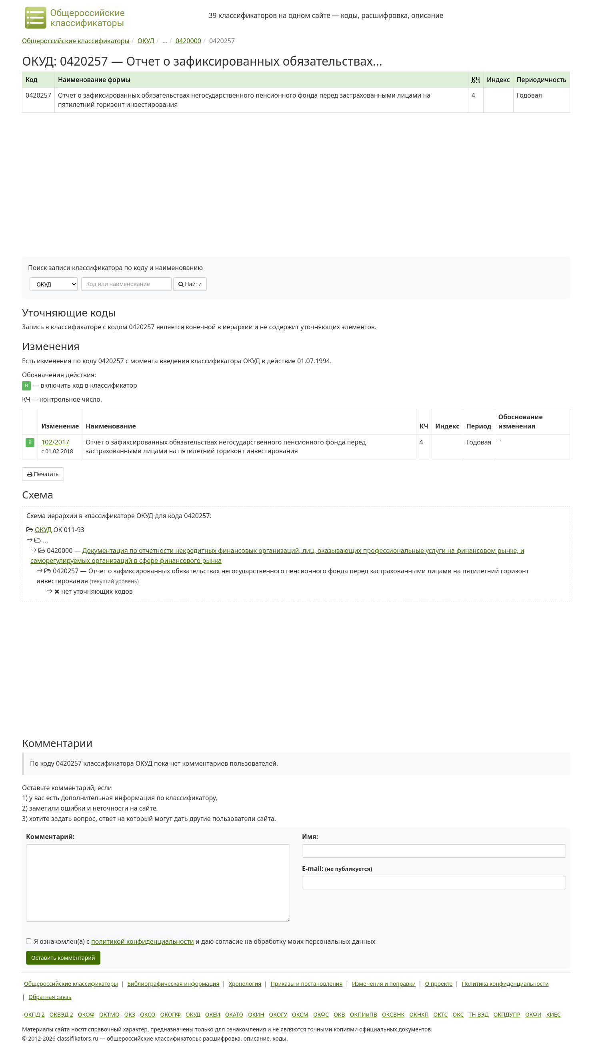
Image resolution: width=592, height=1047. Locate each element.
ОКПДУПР (507, 1014)
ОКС (458, 1014)
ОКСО (147, 1014)
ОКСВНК (393, 1014)
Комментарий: (50, 836)
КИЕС (553, 1014)
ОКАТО (234, 1014)
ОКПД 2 (34, 1014)
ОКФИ (533, 1014)
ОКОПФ (170, 1014)
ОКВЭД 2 (61, 1014)
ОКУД (43, 529)
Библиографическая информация (173, 983)
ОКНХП (418, 1014)
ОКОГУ (278, 1014)
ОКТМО (109, 1014)
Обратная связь (49, 997)
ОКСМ (300, 1014)
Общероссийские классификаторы (71, 983)
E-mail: (337, 868)
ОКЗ (129, 1014)
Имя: (310, 836)
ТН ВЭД (479, 1014)
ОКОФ (86, 1014)
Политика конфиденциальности (505, 983)
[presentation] (363, 911)
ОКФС (321, 1014)
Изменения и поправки (384, 983)
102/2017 (55, 442)
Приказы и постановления (307, 983)
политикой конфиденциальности (142, 941)
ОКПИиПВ (363, 1014)
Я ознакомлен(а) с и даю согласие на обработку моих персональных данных (200, 941)
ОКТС (441, 1014)
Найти (190, 284)
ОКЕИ (212, 1014)
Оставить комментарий (63, 957)
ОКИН (256, 1014)
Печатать (43, 474)
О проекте (438, 983)
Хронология (245, 983)
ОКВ (339, 1014)
